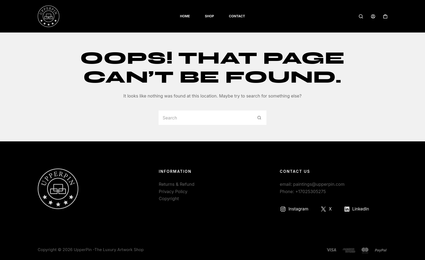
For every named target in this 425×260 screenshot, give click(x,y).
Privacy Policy (173, 191)
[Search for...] (205, 117)
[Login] (373, 16)
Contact (237, 16)
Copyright (169, 198)
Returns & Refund (177, 184)
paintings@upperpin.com (319, 184)
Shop (209, 16)
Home (185, 16)
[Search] (361, 16)
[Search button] (259, 117)
